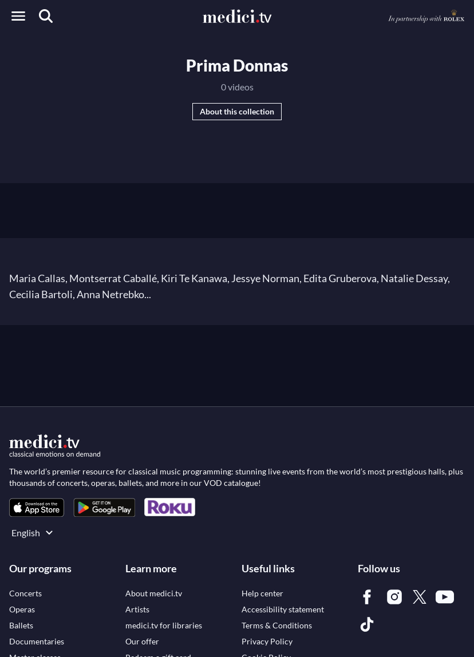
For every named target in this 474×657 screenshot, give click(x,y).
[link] (36, 507)
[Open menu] (18, 16)
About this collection (237, 111)
